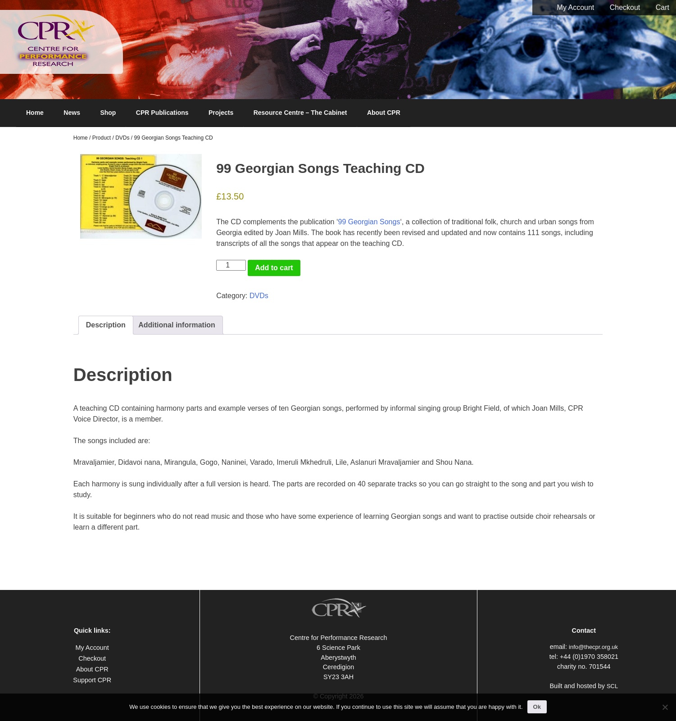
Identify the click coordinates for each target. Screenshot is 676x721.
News (72, 112)
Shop (108, 112)
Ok (537, 706)
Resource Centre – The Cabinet (300, 112)
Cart (662, 7)
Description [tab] (106, 325)
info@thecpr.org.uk (593, 647)
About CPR (383, 112)
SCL (612, 686)
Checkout (625, 7)
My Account (575, 7)
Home (35, 112)
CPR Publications (162, 112)
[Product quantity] (231, 265)
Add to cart (274, 268)
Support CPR (92, 680)
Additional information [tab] (176, 325)
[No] (664, 707)
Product (101, 138)
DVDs (122, 138)
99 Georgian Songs (369, 222)
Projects (221, 112)
